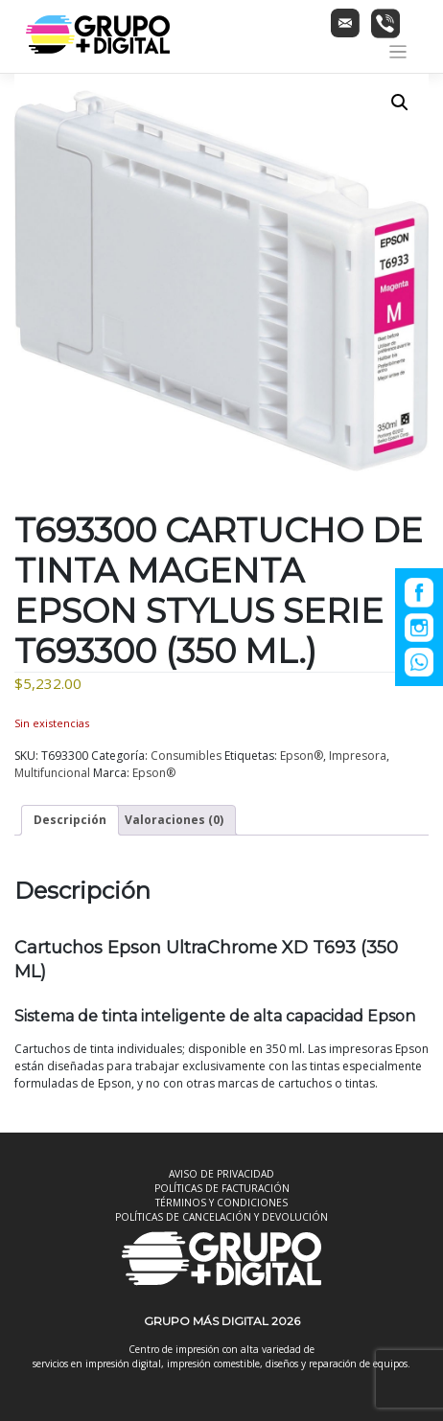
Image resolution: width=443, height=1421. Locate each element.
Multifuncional (52, 773)
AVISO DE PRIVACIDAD (221, 1173)
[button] (400, 102)
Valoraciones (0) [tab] (174, 820)
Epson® (301, 755)
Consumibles (186, 755)
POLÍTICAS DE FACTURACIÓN (222, 1188)
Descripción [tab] (70, 820)
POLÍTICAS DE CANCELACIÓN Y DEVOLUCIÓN (221, 1217)
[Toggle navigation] (398, 52)
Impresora (357, 755)
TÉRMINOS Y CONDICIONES (221, 1202)
